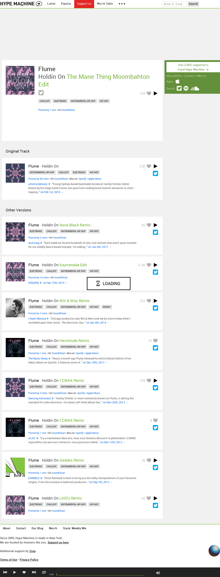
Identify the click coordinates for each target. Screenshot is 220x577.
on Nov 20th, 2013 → (115, 402)
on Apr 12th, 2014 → (55, 282)
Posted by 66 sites (38, 178)
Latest (51, 3)
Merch (201, 76)
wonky (107, 306)
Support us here (58, 542)
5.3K (141, 265)
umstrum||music (38, 184)
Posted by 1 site (47, 110)
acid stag (33, 243)
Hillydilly (33, 282)
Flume (46, 69)
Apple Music (95, 178)
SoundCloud (68, 110)
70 (150, 340)
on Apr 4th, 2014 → (97, 322)
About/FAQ (173, 76)
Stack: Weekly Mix (74, 528)
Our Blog (37, 528)
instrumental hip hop (83, 100)
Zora (32, 551)
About (6, 528)
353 (142, 300)
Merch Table (105, 3)
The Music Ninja (38, 358)
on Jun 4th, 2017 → (100, 247)
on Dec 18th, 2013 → (95, 362)
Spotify (82, 178)
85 (143, 225)
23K (142, 166)
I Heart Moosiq (37, 318)
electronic (60, 100)
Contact (189, 76)
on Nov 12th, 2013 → (112, 442)
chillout (45, 100)
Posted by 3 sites (37, 313)
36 (143, 460)
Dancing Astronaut (39, 398)
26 (143, 498)
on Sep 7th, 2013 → (101, 482)
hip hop (104, 100)
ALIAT (32, 438)
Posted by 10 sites (38, 277)
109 (142, 93)
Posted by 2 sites (37, 237)
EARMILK (34, 478)
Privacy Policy (29, 559)
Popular (66, 3)
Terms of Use (8, 559)
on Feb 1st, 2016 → (52, 192)
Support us (84, 3)
